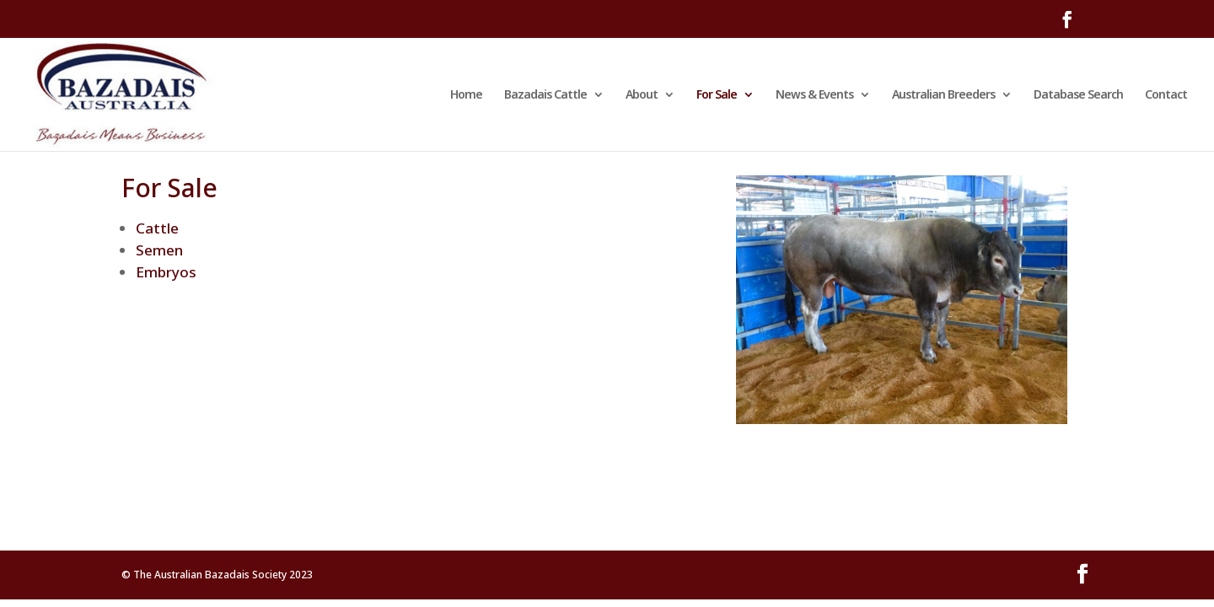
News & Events (814, 95)
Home (466, 95)
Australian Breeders (943, 95)
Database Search (1078, 95)
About (642, 95)
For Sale (716, 95)
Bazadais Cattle (545, 95)
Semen (159, 250)
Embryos (166, 272)
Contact (1166, 95)
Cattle (157, 228)
